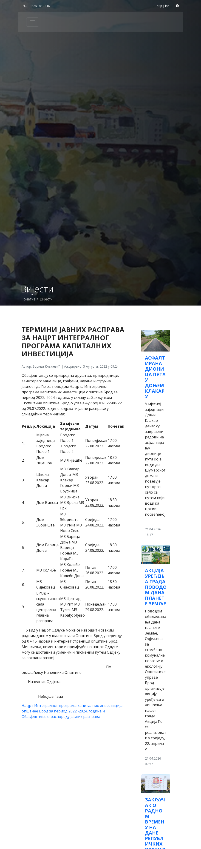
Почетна (28, 299)
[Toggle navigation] (32, 22)
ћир (159, 6)
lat (167, 6)
